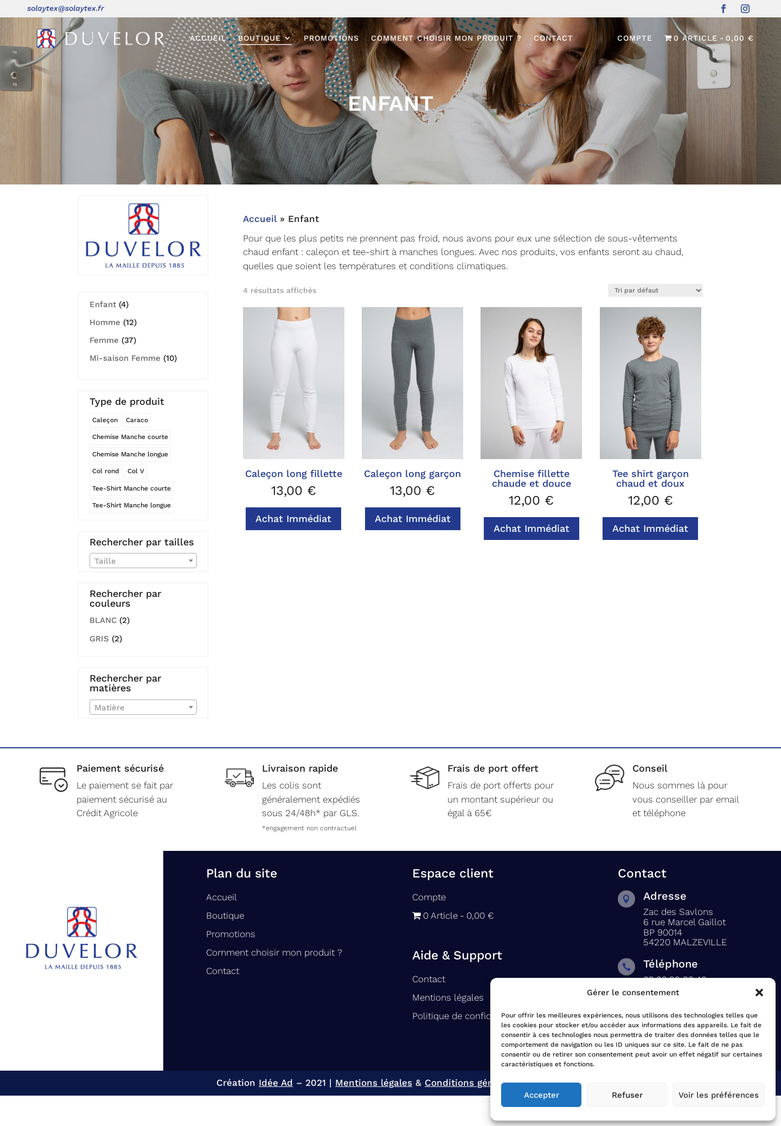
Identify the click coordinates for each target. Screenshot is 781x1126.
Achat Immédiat (293, 549)
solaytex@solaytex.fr (65, 8)
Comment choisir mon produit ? (446, 38)
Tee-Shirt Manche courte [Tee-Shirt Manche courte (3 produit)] (131, 519)
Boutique (259, 38)
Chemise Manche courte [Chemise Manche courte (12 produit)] (130, 467)
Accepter (541, 1095)
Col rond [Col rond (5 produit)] (105, 501)
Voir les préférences (718, 1095)
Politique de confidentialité (468, 1046)
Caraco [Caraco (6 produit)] (137, 450)
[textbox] (143, 591)
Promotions (331, 38)
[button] (759, 992)
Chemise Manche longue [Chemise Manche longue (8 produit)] (130, 484)
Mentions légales (448, 1027)
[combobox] (143, 591)
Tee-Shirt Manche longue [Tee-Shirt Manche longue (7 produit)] (131, 535)
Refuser (627, 1095)
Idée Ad (276, 1113)
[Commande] (655, 320)
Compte (634, 38)
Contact (553, 38)
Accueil (208, 38)
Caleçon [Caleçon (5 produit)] (105, 450)
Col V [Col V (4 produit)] (135, 501)
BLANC (103, 651)
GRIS (99, 669)
